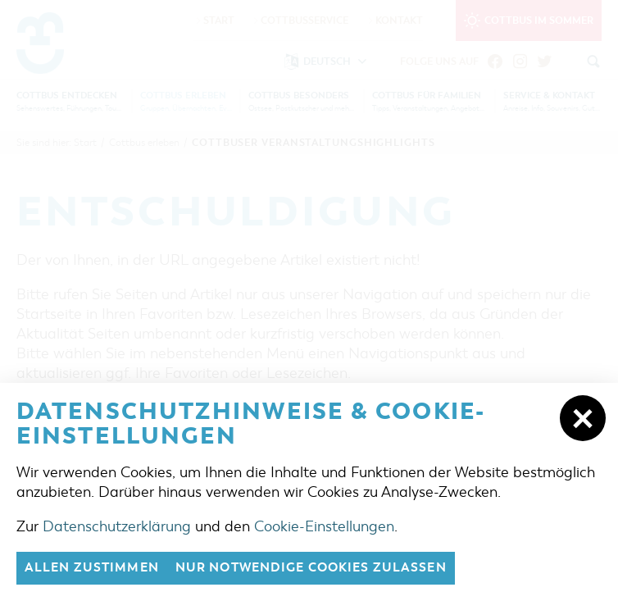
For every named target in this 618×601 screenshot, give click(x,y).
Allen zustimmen (92, 568)
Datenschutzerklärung (117, 526)
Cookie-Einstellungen (324, 526)
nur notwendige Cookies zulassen (311, 568)
